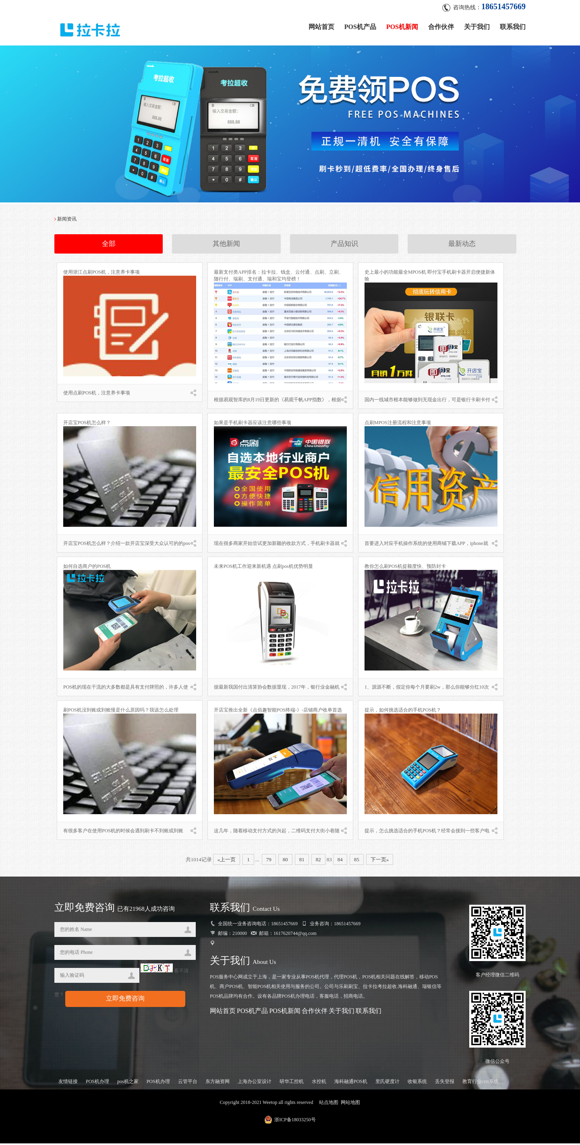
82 (318, 861)
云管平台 (187, 1083)
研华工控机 (292, 1083)
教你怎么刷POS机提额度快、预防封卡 (405, 568)
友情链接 (68, 1083)
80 (285, 861)
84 (340, 861)
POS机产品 (360, 25)
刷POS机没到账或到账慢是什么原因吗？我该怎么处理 (120, 711)
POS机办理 (97, 1083)
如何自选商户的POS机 (87, 568)
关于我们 (477, 25)
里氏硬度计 (387, 1083)
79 (268, 861)
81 (301, 861)
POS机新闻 (402, 25)
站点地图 (328, 1104)
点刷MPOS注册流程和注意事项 (398, 424)
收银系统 (417, 1083)
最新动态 (461, 246)
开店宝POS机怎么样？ (87, 424)
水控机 (319, 1083)
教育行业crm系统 (480, 1083)
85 (356, 861)
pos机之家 (128, 1083)
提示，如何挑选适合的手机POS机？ (403, 711)
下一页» (380, 861)
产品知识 (344, 246)
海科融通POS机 (350, 1083)
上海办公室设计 (254, 1083)
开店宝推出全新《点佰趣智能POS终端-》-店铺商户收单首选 (278, 711)
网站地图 (350, 1104)
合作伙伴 (441, 25)
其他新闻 (226, 246)
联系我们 (513, 25)
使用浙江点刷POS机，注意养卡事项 (101, 273)
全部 (109, 246)
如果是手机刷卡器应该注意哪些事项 (252, 424)
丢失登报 (444, 1083)
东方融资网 (217, 1083)
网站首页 (321, 25)
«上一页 (227, 861)
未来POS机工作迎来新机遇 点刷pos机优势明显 (263, 568)
